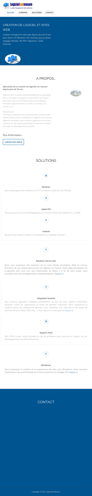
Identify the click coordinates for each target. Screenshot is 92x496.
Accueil (10, 13)
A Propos (23, 13)
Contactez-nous (13, 142)
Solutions (37, 13)
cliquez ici (69, 309)
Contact (50, 13)
